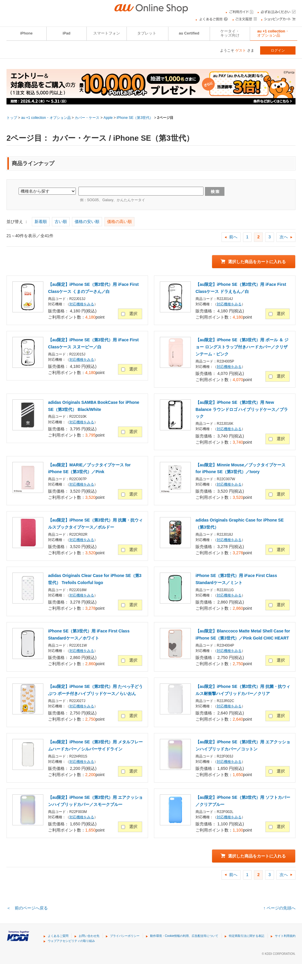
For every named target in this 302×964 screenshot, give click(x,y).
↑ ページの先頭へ (279, 908)
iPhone (26, 33)
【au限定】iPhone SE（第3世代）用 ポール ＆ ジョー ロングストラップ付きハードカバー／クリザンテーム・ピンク (242, 346)
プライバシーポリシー (124, 935)
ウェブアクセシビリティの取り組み (71, 940)
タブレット (146, 33)
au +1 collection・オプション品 (273, 33)
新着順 (41, 221)
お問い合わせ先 (89, 935)
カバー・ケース (87, 118)
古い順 (61, 221)
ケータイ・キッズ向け (229, 33)
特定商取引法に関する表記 (246, 935)
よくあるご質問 (58, 935)
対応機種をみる (81, 304)
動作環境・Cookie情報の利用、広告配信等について (184, 935)
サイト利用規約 (285, 935)
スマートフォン (106, 33)
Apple (108, 118)
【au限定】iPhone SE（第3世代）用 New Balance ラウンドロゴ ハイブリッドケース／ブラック (242, 409)
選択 (133, 313)
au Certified (189, 33)
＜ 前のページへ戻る (27, 908)
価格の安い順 (87, 221)
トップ (11, 118)
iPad (66, 33)
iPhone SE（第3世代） (135, 118)
